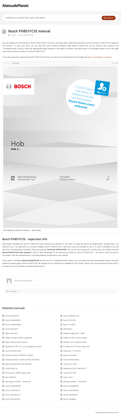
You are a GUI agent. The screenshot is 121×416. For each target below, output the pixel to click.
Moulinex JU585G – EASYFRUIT (75, 381)
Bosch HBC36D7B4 (12, 399)
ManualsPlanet (15, 5)
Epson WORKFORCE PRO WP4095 (18, 364)
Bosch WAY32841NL (71, 360)
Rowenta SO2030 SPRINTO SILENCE (19, 355)
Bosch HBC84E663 (70, 395)
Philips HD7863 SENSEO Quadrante (18, 338)
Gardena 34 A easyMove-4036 (74, 342)
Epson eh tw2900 (70, 355)
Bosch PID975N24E (70, 390)
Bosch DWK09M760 (13, 386)
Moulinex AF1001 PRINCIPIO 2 (75, 368)
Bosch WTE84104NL (13, 351)
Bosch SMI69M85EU (13, 320)
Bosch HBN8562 (69, 399)
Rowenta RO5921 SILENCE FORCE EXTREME (22, 360)
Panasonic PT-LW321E (72, 351)
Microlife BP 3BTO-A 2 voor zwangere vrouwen (23, 346)
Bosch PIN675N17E (12, 395)
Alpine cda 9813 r (11, 333)
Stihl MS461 (67, 329)
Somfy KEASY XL (11, 368)
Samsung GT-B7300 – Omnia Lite (18, 381)
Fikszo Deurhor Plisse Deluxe (16, 342)
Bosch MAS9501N (12, 316)
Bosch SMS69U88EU (13, 324)
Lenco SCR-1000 (69, 373)
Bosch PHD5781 (69, 320)
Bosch (14, 35)
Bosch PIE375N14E (12, 390)
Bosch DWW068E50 (71, 386)
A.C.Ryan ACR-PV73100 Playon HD (76, 346)
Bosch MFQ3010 (11, 329)
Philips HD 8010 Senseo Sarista (75, 338)
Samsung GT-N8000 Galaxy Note (18, 373)
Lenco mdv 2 (68, 377)
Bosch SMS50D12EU (71, 316)
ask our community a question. (99, 57)
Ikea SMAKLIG (10, 377)
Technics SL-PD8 (69, 364)
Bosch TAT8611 (69, 324)
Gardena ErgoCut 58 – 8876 (73, 333)
